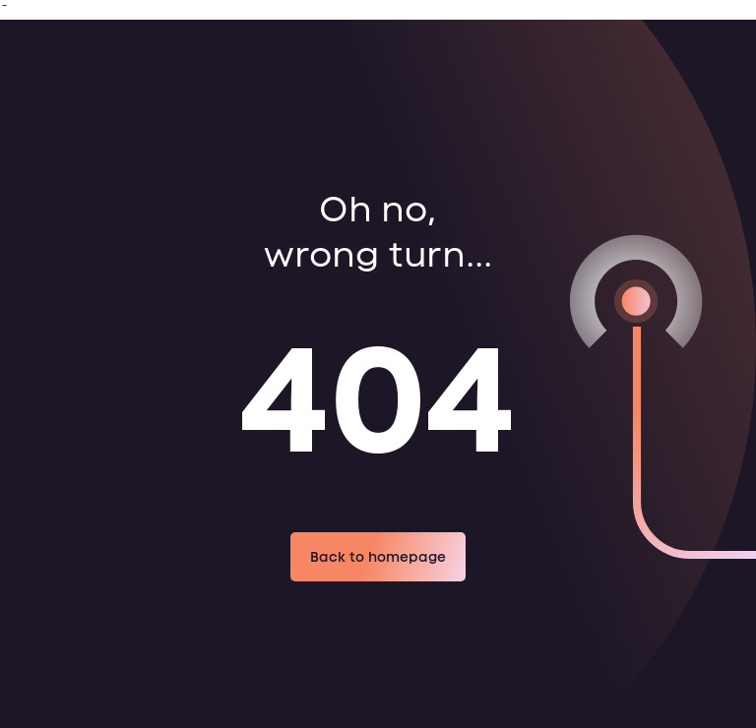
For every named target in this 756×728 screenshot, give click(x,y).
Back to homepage (378, 557)
